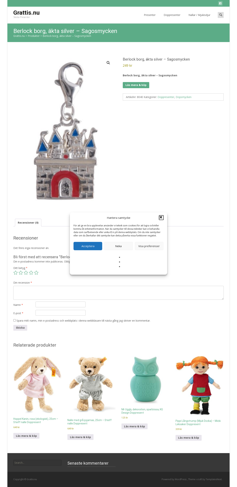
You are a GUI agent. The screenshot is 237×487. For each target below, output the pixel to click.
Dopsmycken (183, 97)
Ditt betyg (20, 268)
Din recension (22, 282)
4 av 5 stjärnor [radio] (31, 272)
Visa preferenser (149, 246)
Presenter (150, 18)
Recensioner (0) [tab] (28, 222)
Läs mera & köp (136, 85)
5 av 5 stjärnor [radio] (36, 272)
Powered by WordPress (174, 479)
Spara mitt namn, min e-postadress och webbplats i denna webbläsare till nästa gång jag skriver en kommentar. (83, 320)
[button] (161, 217)
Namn (18, 305)
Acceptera (87, 246)
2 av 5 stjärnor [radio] (21, 272)
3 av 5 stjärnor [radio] (26, 272)
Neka (118, 246)
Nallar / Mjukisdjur (199, 18)
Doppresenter (172, 18)
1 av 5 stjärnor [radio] (15, 272)
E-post (18, 313)
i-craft (199, 479)
